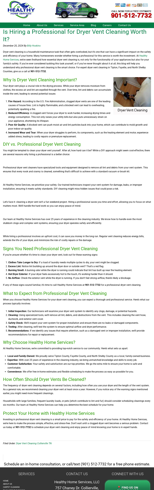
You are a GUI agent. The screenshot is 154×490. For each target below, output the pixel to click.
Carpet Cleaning (11, 487)
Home (5, 481)
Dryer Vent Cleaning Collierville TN (34, 443)
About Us (7, 484)
